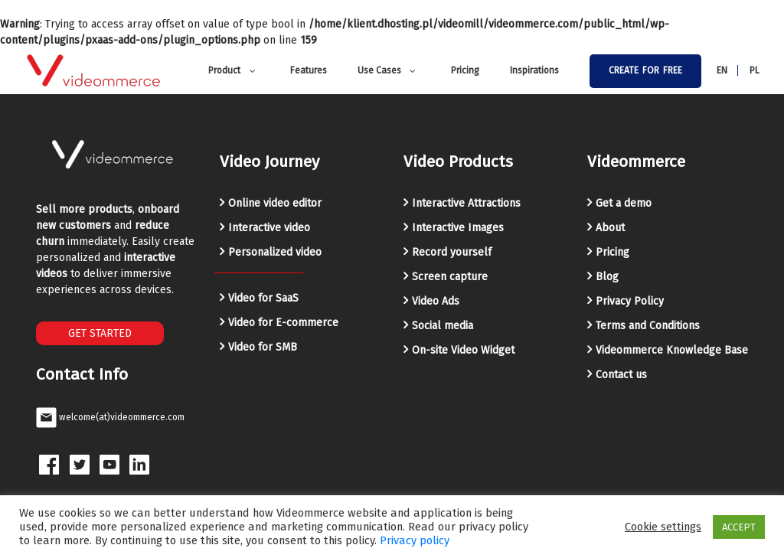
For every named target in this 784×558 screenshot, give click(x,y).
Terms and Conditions (648, 325)
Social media (442, 325)
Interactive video (269, 227)
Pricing (612, 252)
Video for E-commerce (283, 322)
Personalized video (275, 252)
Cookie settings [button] (663, 527)
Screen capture (450, 276)
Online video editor (275, 203)
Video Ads (435, 301)
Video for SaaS (263, 298)
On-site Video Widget (463, 350)
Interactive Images (458, 227)
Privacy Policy (630, 301)
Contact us (621, 374)
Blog (607, 276)
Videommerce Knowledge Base (672, 350)
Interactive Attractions (466, 203)
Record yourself (452, 252)
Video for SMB (262, 347)
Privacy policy (414, 540)
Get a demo (624, 203)
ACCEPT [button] (739, 527)
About (610, 227)
